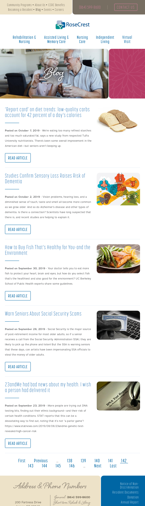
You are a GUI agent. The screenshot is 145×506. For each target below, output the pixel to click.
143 (30, 466)
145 (58, 466)
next (98, 466)
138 (69, 461)
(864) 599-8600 (90, 7)
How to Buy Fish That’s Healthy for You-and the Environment (48, 250)
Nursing (82, 39)
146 (72, 466)
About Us (40, 5)
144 (44, 466)
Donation (133, 498)
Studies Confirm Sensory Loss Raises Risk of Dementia (46, 179)
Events (48, 10)
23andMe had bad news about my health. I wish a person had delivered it (44, 388)
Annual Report (130, 503)
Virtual (127, 39)
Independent (105, 39)
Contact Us (126, 7)
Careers (59, 10)
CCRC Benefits (56, 5)
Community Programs (19, 5)
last (113, 466)
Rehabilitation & (24, 39)
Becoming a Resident (20, 10)
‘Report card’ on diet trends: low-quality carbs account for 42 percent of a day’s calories (48, 112)
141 (111, 461)
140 (97, 461)
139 (83, 461)
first (21, 461)
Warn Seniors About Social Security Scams (44, 314)
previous (41, 461)
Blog (38, 10)
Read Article (18, 158)
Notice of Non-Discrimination (129, 486)
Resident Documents (125, 493)
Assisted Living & (56, 39)
